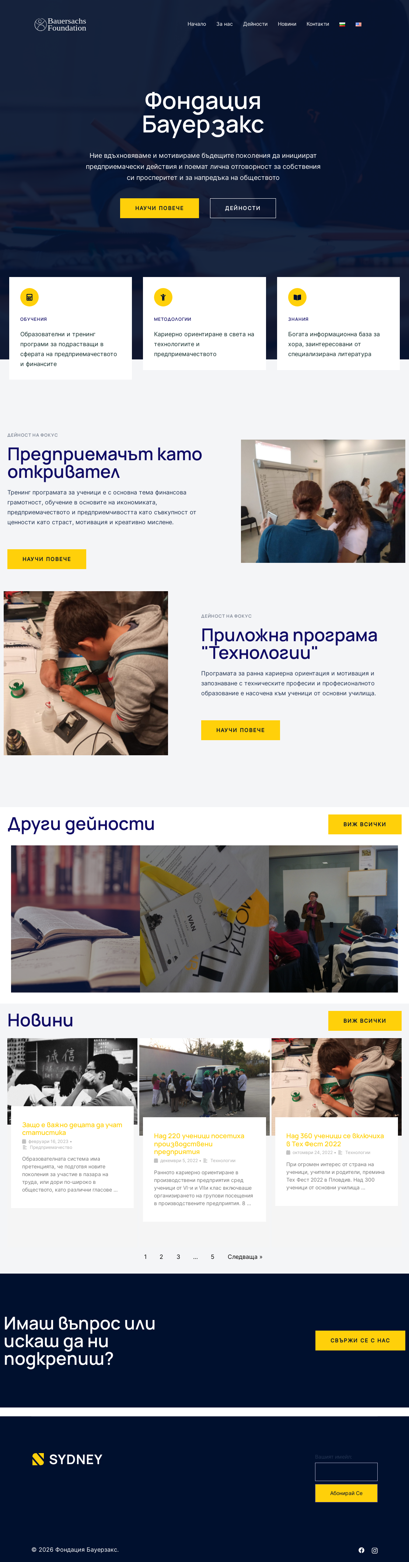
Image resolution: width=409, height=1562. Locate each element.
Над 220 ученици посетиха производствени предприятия (199, 1143)
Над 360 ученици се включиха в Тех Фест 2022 (335, 1139)
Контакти (318, 24)
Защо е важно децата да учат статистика (72, 1128)
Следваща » (245, 1256)
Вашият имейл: (333, 1456)
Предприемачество (51, 1147)
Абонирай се (346, 1493)
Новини (287, 24)
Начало (197, 24)
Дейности (255, 24)
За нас (224, 24)
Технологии (222, 1160)
